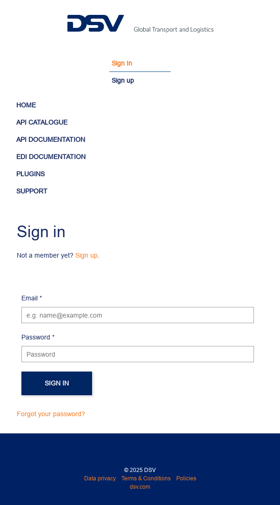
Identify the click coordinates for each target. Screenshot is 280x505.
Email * (31, 298)
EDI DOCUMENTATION (51, 156)
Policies (186, 478)
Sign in (57, 383)
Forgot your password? (51, 414)
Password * (37, 337)
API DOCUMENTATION (50, 139)
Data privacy (100, 478)
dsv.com (140, 486)
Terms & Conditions (146, 478)
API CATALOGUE (41, 122)
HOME (26, 105)
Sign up (123, 80)
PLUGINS (30, 174)
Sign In (122, 63)
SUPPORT (31, 191)
